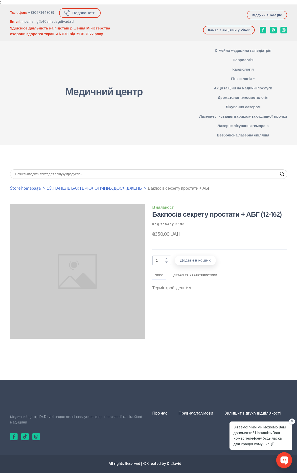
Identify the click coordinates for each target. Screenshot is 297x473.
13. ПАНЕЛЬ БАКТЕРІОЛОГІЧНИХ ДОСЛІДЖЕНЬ (94, 188)
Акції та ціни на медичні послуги (243, 88)
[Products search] (148, 174)
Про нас (159, 413)
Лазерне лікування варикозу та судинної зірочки (243, 116)
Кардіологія (243, 69)
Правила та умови (196, 413)
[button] (80, 13)
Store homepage (25, 188)
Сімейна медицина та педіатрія (243, 50)
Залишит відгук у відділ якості (252, 413)
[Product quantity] (160, 260)
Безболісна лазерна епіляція (243, 135)
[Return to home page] (27, 93)
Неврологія (243, 59)
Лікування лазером (243, 107)
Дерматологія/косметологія (243, 97)
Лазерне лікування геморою (243, 125)
